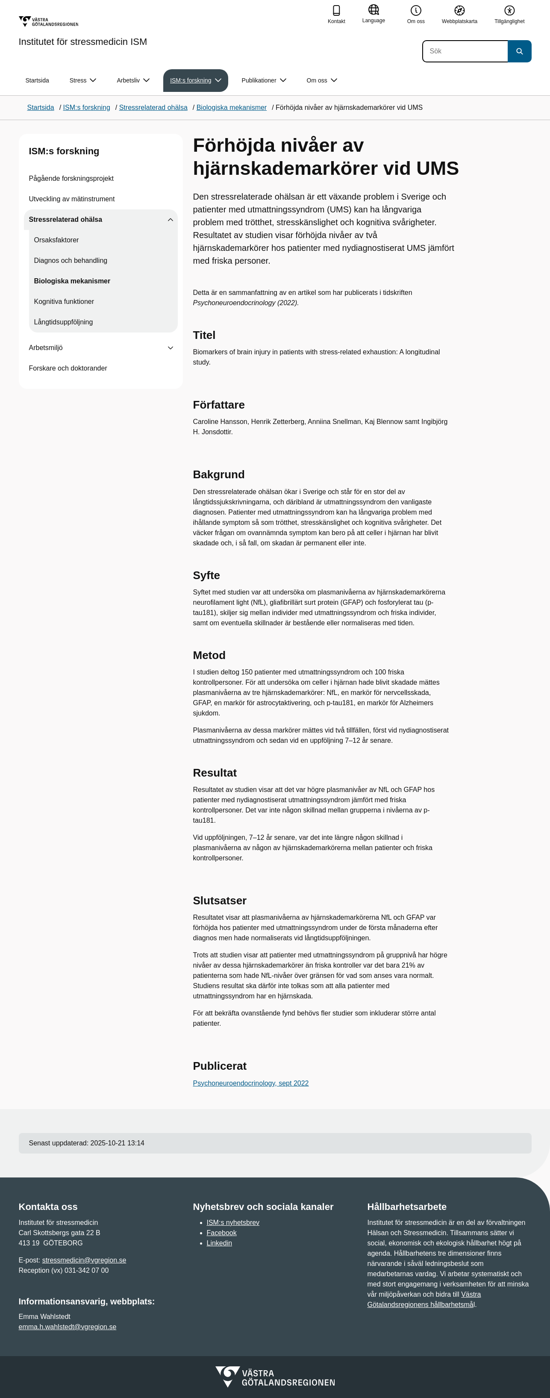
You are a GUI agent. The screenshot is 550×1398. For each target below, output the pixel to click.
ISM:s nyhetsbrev (233, 1222)
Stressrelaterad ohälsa (66, 219)
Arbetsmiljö (46, 347)
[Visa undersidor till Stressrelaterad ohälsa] (170, 219)
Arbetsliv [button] (133, 80)
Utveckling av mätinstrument (72, 199)
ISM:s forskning (64, 151)
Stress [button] (83, 80)
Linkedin (219, 1243)
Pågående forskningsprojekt (71, 178)
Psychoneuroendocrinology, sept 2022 (251, 1083)
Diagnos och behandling (71, 260)
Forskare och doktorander (68, 368)
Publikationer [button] (264, 80)
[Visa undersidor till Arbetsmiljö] (170, 348)
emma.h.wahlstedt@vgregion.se (68, 1326)
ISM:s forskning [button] (195, 80)
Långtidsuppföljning (63, 322)
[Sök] (465, 51)
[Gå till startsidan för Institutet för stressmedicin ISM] (83, 31)
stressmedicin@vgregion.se (84, 1260)
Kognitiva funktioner (64, 301)
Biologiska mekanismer (72, 281)
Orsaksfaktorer (56, 240)
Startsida (37, 80)
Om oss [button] (322, 80)
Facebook (222, 1232)
